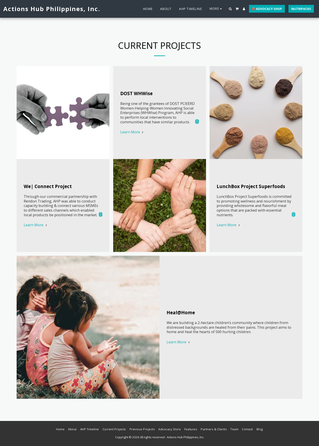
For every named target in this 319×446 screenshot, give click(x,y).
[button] (230, 8)
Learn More (36, 225)
